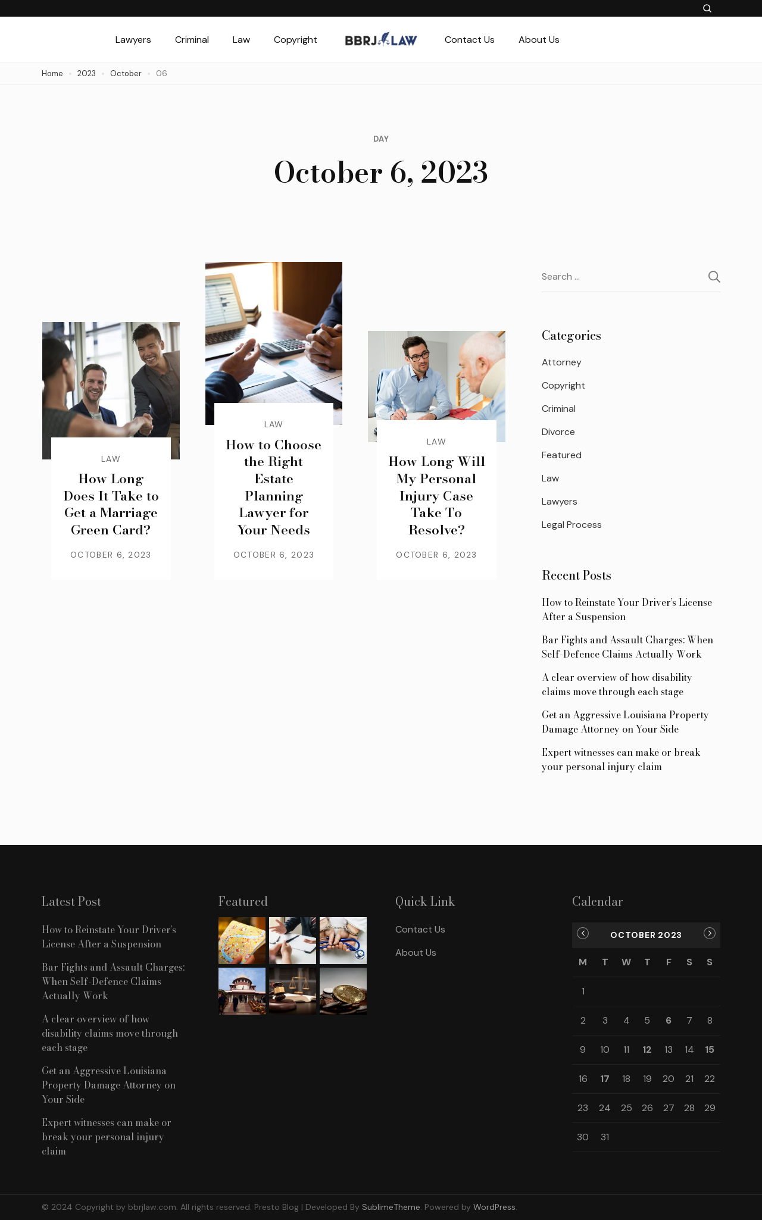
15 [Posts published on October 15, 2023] (709, 1049)
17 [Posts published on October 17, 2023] (605, 1078)
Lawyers (133, 39)
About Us (539, 39)
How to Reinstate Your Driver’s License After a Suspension (627, 609)
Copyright (295, 39)
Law (241, 39)
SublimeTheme (391, 1207)
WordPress (494, 1207)
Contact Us (470, 39)
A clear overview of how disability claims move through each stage (617, 684)
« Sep (583, 933)
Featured (562, 455)
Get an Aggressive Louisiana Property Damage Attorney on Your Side (625, 722)
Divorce (558, 432)
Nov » (710, 933)
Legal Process (572, 524)
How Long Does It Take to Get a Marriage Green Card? (111, 504)
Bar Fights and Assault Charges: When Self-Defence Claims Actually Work (627, 647)
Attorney (562, 362)
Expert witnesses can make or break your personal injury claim (621, 759)
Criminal (192, 39)
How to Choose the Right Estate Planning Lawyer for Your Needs (273, 487)
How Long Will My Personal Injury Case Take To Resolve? (436, 495)
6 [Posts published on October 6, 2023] (669, 1020)
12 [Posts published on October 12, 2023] (647, 1049)
